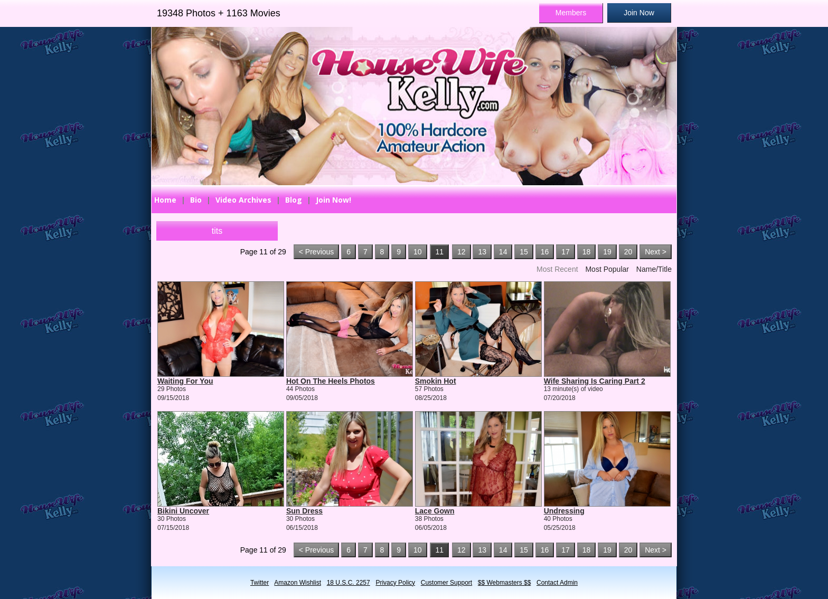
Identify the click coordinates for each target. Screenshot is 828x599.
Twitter (259, 582)
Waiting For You (185, 381)
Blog (293, 200)
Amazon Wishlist (297, 582)
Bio (196, 200)
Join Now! (333, 200)
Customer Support (446, 582)
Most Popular (606, 269)
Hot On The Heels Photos (330, 381)
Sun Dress (304, 511)
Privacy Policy (395, 582)
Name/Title (654, 269)
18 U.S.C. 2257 (348, 582)
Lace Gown (435, 511)
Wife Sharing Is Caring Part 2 (594, 381)
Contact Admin (557, 582)
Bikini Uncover (183, 511)
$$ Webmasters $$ (504, 582)
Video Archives (243, 200)
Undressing (564, 511)
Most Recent (557, 269)
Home (165, 200)
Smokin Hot (435, 381)
